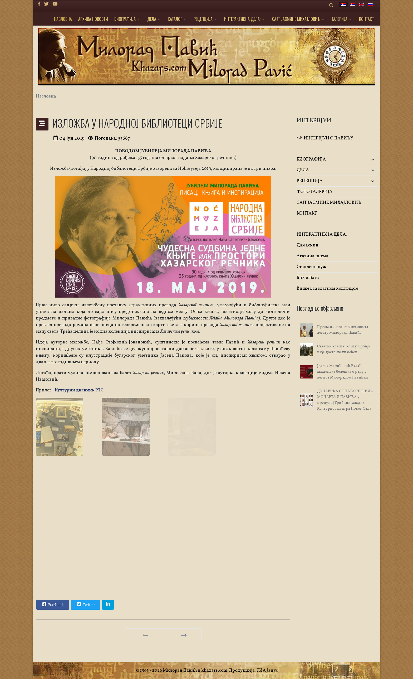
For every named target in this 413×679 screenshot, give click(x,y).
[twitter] (46, 4)
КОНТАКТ (366, 19)
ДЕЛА (151, 19)
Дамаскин (307, 245)
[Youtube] (54, 4)
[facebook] (39, 4)
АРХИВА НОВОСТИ (93, 19)
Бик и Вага (308, 278)
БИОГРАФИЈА (125, 19)
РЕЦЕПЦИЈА (203, 19)
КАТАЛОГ (175, 19)
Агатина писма (312, 256)
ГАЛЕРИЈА (339, 19)
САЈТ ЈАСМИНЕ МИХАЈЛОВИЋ (296, 19)
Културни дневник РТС (79, 390)
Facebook (52, 604)
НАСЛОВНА (63, 19)
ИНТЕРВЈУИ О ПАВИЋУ (325, 138)
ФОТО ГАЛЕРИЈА (314, 192)
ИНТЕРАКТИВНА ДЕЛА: (242, 19)
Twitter (85, 604)
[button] (364, 159)
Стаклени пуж (311, 267)
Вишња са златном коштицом (327, 288)
